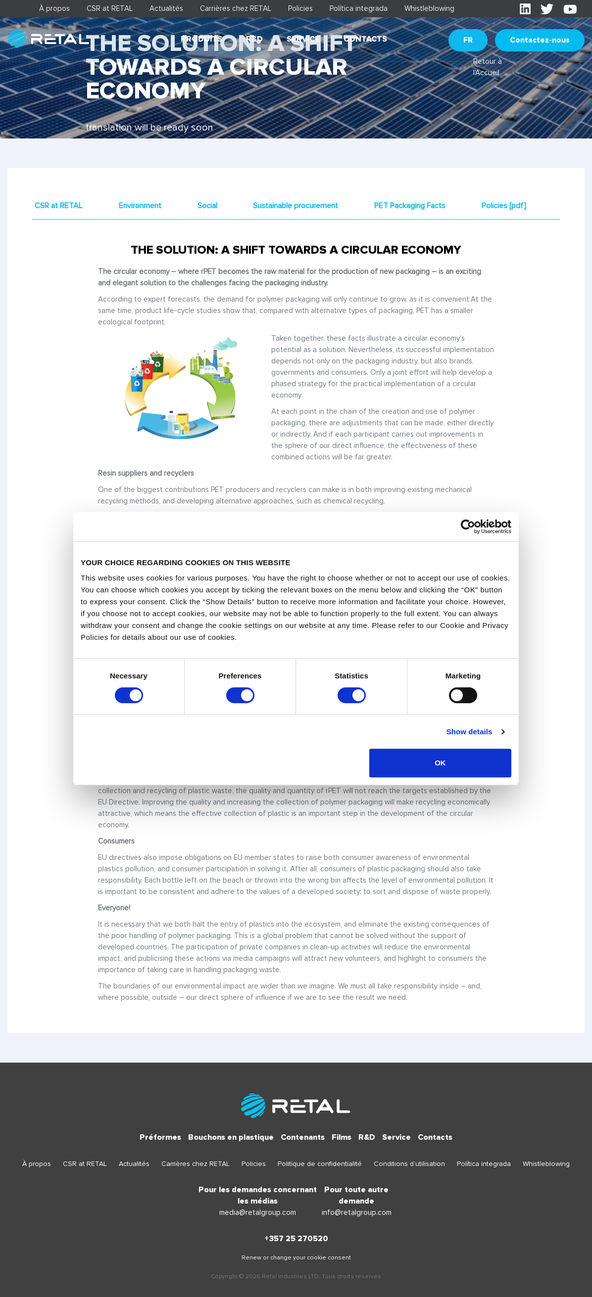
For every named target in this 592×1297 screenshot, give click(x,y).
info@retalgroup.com (357, 1212)
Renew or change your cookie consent (296, 1257)
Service (303, 39)
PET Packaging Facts (409, 206)
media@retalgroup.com (257, 1212)
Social (207, 206)
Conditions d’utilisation (409, 1164)
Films (341, 1137)
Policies (300, 8)
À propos (54, 8)
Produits (201, 39)
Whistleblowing (429, 8)
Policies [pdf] (504, 206)
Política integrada (359, 8)
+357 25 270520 (296, 1239)
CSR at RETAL (110, 8)
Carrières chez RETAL (235, 8)
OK (440, 763)
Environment (140, 206)
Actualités (166, 8)
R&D (254, 39)
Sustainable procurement (295, 206)
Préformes (160, 1137)
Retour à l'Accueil (487, 67)
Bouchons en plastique (231, 1137)
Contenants (303, 1137)
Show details (469, 731)
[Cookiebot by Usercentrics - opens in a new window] (468, 526)
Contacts (365, 39)
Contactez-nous (540, 40)
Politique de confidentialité (320, 1164)
